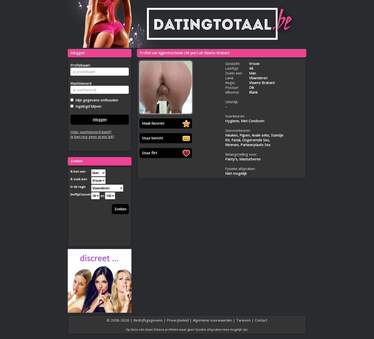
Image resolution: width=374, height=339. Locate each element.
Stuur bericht (152, 138)
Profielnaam (79, 65)
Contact (261, 320)
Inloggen (100, 119)
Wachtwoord (79, 83)
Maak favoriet (153, 123)
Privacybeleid (178, 320)
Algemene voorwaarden (212, 320)
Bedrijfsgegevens (148, 320)
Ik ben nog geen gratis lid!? (92, 136)
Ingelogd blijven (87, 106)
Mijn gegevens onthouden (95, 100)
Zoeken (120, 209)
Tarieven (243, 320)
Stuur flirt (149, 152)
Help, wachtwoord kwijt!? (91, 131)
